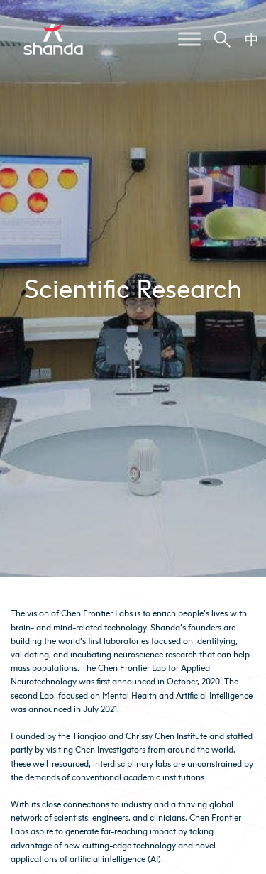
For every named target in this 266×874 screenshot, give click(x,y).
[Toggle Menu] (189, 38)
